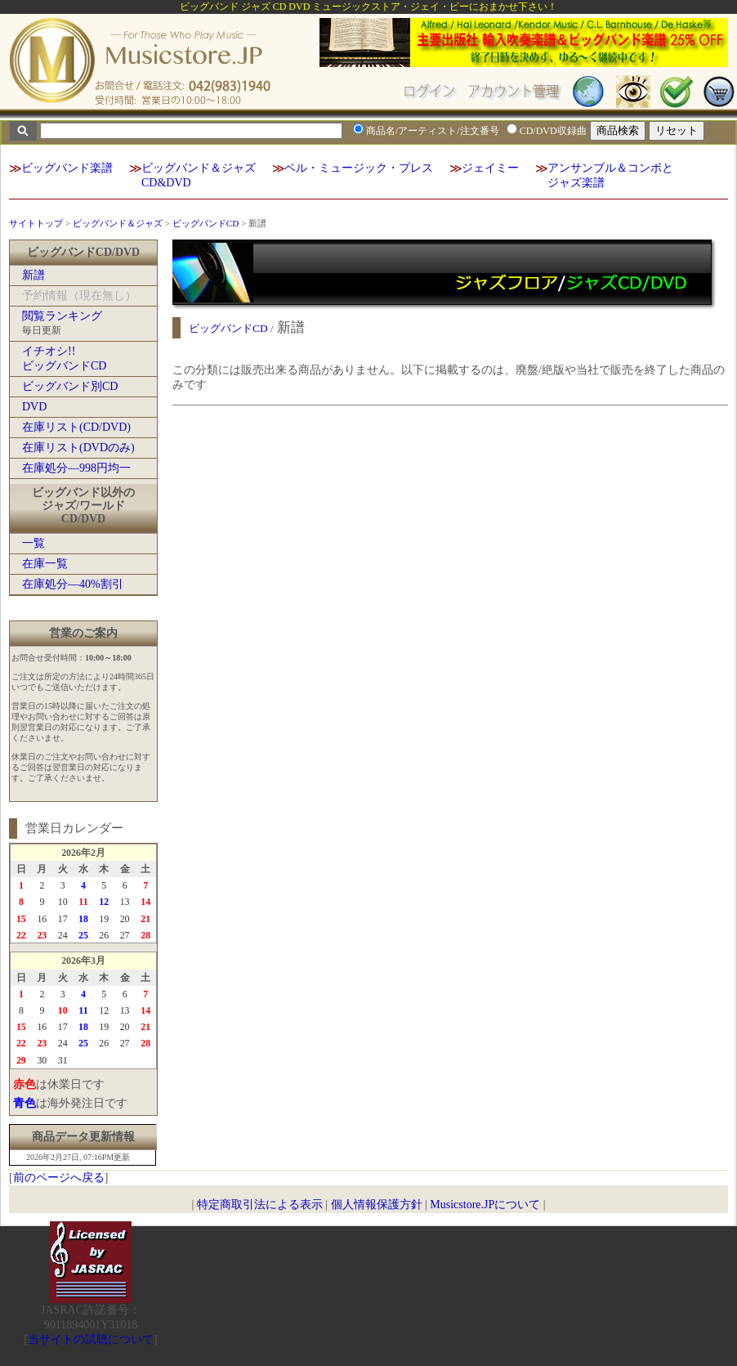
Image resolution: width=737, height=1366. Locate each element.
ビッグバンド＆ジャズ (118, 223)
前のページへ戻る (59, 1177)
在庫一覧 (45, 564)
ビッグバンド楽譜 (67, 168)
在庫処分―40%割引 (72, 584)
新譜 (33, 275)
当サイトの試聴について (91, 1339)
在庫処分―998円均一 (76, 468)
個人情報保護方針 (376, 1204)
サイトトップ (36, 223)
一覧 (33, 543)
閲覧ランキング (62, 316)
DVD (34, 407)
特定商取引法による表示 (260, 1204)
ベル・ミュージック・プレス (358, 168)
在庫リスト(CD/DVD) (76, 427)
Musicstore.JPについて (485, 1204)
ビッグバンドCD (205, 223)
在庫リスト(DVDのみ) (78, 447)
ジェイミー (490, 168)
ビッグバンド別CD (70, 386)
